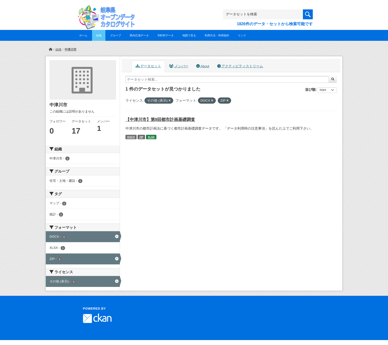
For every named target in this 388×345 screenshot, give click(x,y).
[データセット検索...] (227, 79)
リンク (242, 35)
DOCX (131, 137)
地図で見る (189, 35)
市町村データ (165, 35)
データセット (148, 66)
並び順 (310, 90)
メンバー (178, 66)
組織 (98, 35)
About (202, 66)
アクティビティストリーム (240, 66)
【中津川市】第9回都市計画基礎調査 (160, 119)
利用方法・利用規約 (217, 35)
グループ (115, 35)
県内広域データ (139, 35)
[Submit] (333, 79)
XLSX (151, 137)
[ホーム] (50, 49)
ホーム (83, 35)
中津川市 (70, 49)
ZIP (141, 137)
